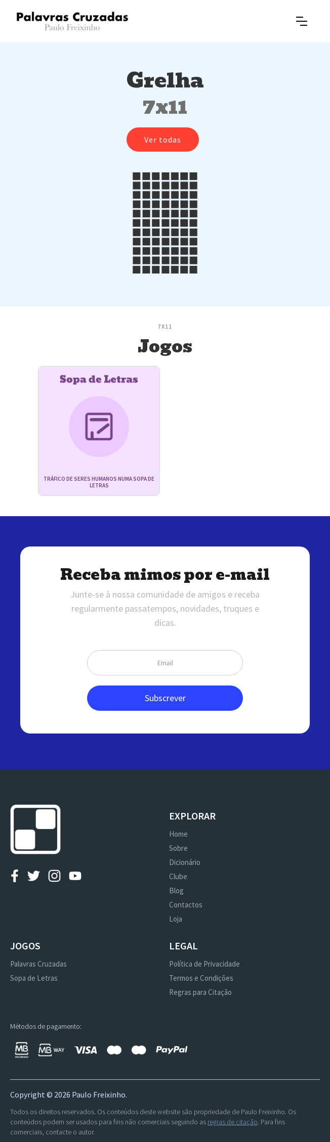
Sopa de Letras (34, 978)
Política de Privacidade (204, 964)
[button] (301, 21)
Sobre (178, 848)
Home (178, 834)
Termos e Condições (201, 978)
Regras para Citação (200, 992)
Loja (175, 919)
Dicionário (184, 862)
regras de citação (233, 1121)
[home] (72, 21)
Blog (176, 890)
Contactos (185, 904)
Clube (178, 876)
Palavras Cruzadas (38, 964)
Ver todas (162, 139)
